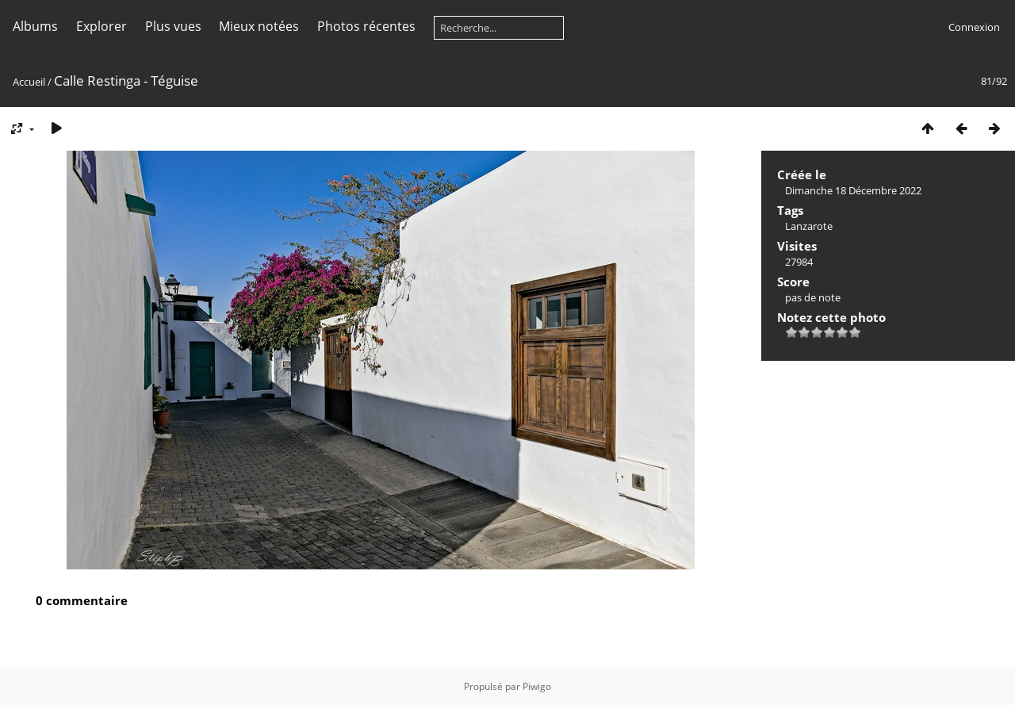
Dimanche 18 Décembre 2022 (853, 190)
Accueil (29, 82)
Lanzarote (809, 226)
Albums (35, 26)
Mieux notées (259, 26)
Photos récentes (366, 26)
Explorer (101, 26)
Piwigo (537, 686)
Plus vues (173, 26)
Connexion (974, 27)
